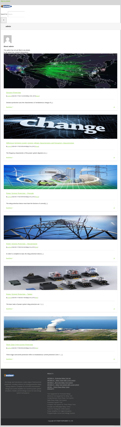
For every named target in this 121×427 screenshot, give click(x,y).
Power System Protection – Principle (20, 193)
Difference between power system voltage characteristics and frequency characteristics (40, 143)
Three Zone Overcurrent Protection (19, 345)
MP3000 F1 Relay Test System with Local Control (63, 385)
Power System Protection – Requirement (21, 244)
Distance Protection (13, 93)
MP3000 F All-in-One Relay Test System (60, 383)
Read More (9, 107)
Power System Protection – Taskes (19, 294)
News (37, 96)
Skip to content (5, 1)
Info (36, 247)
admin (9, 96)
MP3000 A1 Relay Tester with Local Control (61, 380)
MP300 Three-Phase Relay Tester (58, 387)
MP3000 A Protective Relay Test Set (59, 378)
